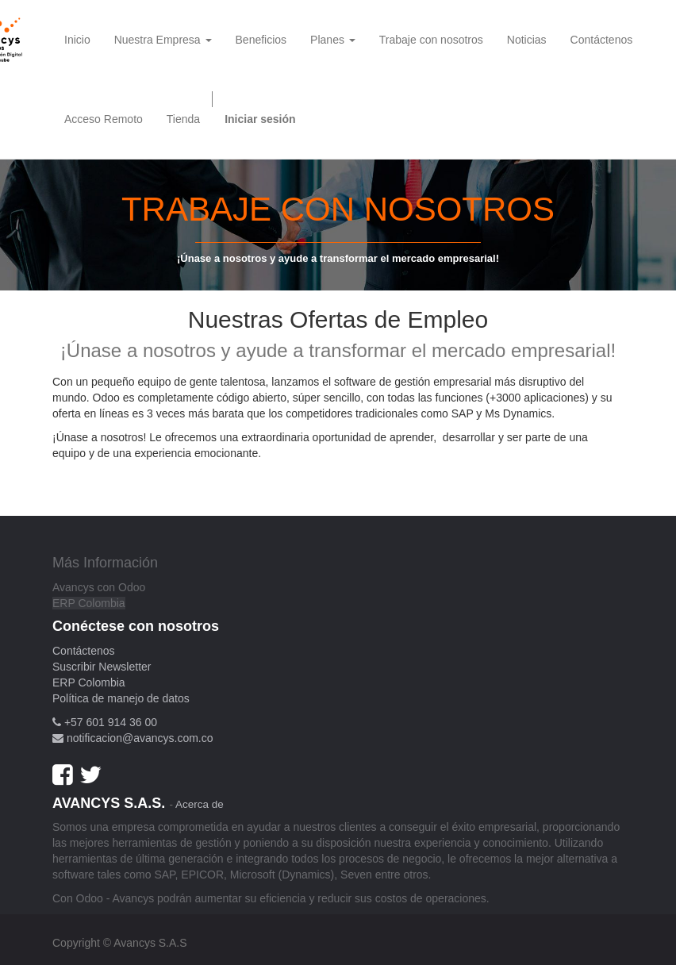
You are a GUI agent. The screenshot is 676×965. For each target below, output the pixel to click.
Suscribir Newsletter (101, 666)
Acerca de (199, 804)
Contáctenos (83, 650)
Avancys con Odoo (98, 587)
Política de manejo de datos (121, 698)
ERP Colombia (88, 603)
